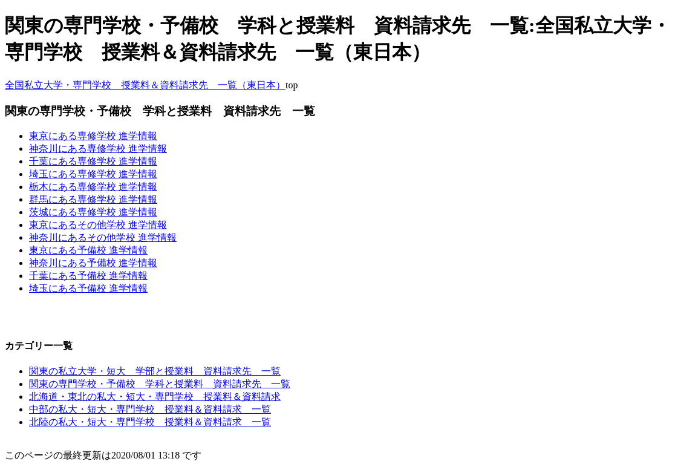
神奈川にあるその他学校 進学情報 (103, 237)
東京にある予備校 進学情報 (88, 250)
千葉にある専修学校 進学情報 (93, 161)
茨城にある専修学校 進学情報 (93, 212)
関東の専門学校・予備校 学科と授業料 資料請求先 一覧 (159, 384)
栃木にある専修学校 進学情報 (93, 186)
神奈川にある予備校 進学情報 (93, 263)
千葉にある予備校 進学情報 (88, 275)
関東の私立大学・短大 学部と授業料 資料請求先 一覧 (155, 371)
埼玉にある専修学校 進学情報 (93, 174)
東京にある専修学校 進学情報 (93, 136)
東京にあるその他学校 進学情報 (98, 225)
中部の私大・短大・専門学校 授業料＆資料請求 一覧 (150, 409)
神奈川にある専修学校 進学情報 (98, 148)
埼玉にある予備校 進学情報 (88, 288)
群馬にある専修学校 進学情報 (93, 199)
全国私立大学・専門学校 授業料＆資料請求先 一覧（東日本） (145, 85)
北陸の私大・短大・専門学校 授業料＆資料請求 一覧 (150, 422)
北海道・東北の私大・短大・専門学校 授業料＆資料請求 (155, 396)
